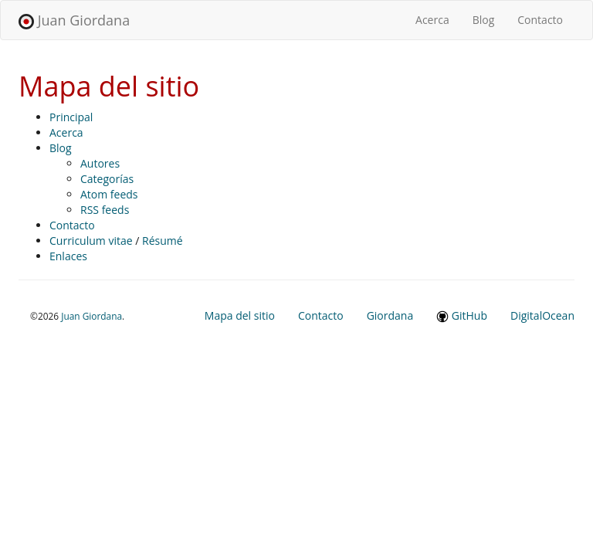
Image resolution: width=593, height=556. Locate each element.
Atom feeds (109, 194)
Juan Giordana (74, 20)
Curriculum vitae (91, 240)
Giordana (390, 315)
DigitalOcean (542, 315)
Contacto (540, 19)
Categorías (107, 178)
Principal (71, 117)
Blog (484, 19)
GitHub (461, 315)
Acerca (438, 19)
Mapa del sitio (240, 315)
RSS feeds (104, 209)
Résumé (162, 240)
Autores (100, 163)
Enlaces (68, 256)
